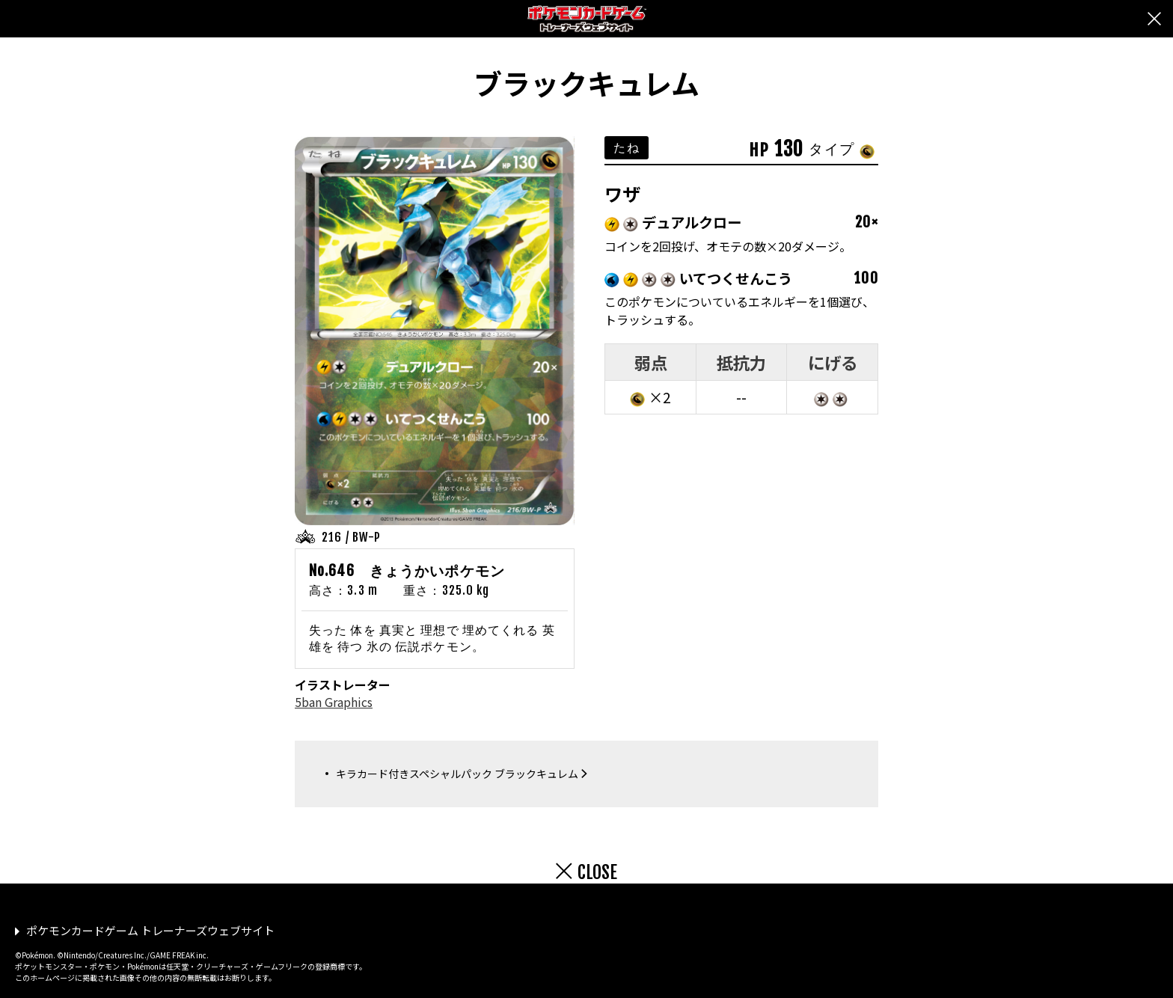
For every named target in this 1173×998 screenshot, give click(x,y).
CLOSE (597, 872)
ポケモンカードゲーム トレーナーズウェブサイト (150, 930)
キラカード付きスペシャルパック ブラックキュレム (457, 773)
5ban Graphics (334, 702)
